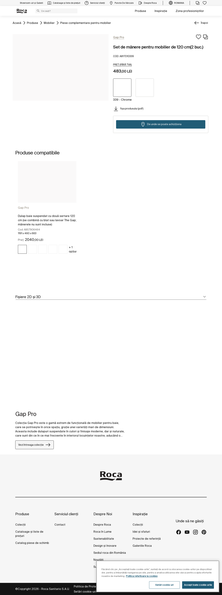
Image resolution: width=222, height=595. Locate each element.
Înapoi (204, 22)
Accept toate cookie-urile (198, 585)
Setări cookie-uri (85, 591)
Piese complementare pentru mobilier (85, 22)
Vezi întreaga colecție (34, 445)
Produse (140, 10)
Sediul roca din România (109, 552)
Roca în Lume (102, 531)
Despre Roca (102, 524)
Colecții (20, 524)
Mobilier (49, 22)
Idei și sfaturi (141, 531)
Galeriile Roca (142, 545)
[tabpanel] (47, 210)
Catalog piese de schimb (32, 542)
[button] (38, 10)
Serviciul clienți (66, 514)
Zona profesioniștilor (190, 10)
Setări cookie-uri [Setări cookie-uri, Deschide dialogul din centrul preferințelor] (164, 585)
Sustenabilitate (103, 538)
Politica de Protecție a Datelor (94, 586)
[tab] (111, 297)
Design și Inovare (104, 545)
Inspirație (161, 10)
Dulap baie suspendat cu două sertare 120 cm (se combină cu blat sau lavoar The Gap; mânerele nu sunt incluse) (47, 220)
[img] (22, 249)
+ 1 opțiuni (73, 249)
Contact (59, 524)
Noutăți (98, 559)
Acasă (17, 22)
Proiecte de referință (147, 538)
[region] (157, 576)
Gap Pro (23, 207)
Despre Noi (102, 514)
